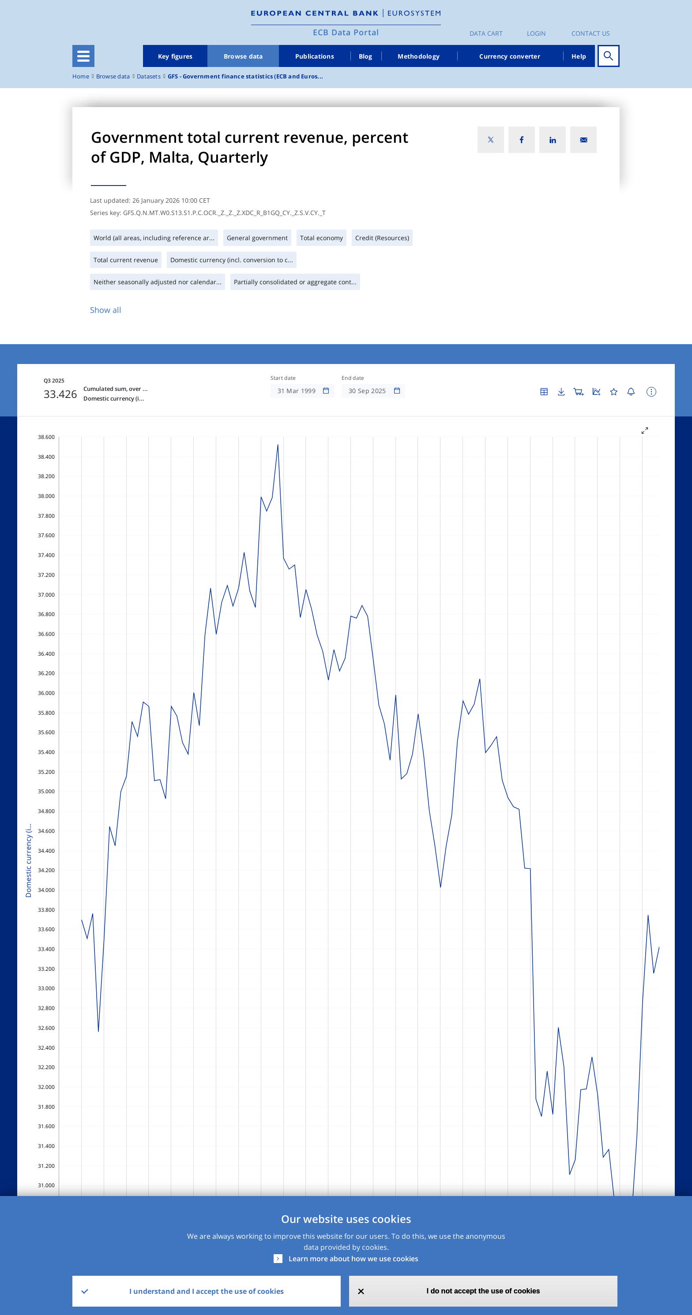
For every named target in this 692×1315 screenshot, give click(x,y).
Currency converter (509, 56)
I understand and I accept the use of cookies (206, 1291)
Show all (105, 310)
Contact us (591, 33)
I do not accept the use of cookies (483, 1291)
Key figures (175, 56)
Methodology (419, 56)
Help (579, 56)
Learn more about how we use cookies (353, 1258)
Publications (314, 56)
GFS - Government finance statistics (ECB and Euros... (245, 76)
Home (80, 76)
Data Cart (486, 33)
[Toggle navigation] (83, 56)
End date (353, 378)
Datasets (149, 76)
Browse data (243, 56)
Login (536, 33)
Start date (283, 378)
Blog (365, 56)
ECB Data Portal (346, 32)
